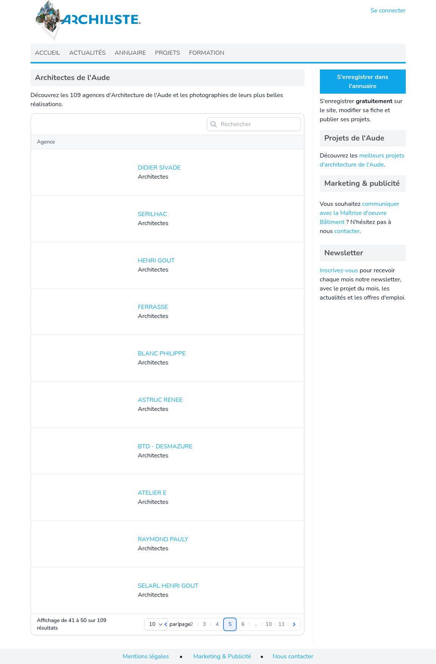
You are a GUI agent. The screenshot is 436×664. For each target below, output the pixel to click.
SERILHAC (152, 214)
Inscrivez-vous (339, 270)
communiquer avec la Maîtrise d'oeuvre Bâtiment (359, 213)
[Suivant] (294, 624)
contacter (346, 231)
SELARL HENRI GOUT (168, 586)
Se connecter (388, 10)
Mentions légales (146, 656)
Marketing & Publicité (222, 656)
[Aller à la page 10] (268, 624)
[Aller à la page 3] (204, 624)
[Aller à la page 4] (217, 624)
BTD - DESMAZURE (165, 446)
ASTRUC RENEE (160, 400)
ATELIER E (152, 493)
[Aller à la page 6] (243, 624)
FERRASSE (153, 307)
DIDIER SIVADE (159, 168)
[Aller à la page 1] (178, 624)
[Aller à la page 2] (191, 624)
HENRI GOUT (156, 260)
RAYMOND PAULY (163, 539)
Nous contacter (293, 656)
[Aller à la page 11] (281, 624)
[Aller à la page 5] (230, 624)
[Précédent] (166, 624)
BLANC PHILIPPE (162, 353)
